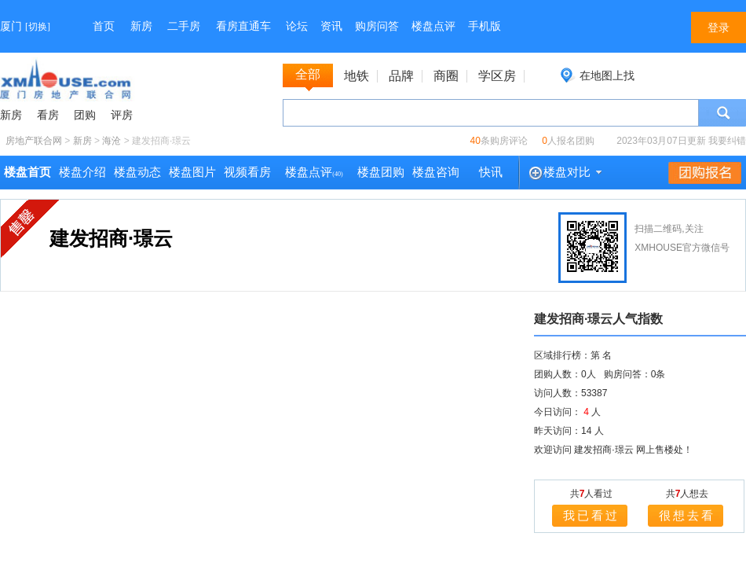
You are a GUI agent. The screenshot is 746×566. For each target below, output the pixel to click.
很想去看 (687, 515)
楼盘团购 (380, 172)
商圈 (446, 76)
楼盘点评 (433, 26)
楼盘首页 (27, 172)
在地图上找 (607, 75)
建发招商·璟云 (111, 238)
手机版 (484, 26)
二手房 (183, 26)
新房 (141, 26)
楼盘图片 (192, 172)
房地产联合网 (33, 140)
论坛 (297, 26)
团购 (85, 115)
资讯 (331, 26)
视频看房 (247, 172)
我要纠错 (727, 140)
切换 (37, 26)
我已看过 (591, 515)
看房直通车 (243, 26)
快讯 (491, 172)
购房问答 (377, 26)
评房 (122, 115)
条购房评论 (499, 140)
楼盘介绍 (82, 172)
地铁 (356, 76)
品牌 (401, 76)
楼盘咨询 (435, 172)
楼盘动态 (137, 172)
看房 (48, 115)
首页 (104, 26)
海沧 (111, 140)
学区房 (497, 76)
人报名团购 (568, 140)
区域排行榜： (562, 355)
